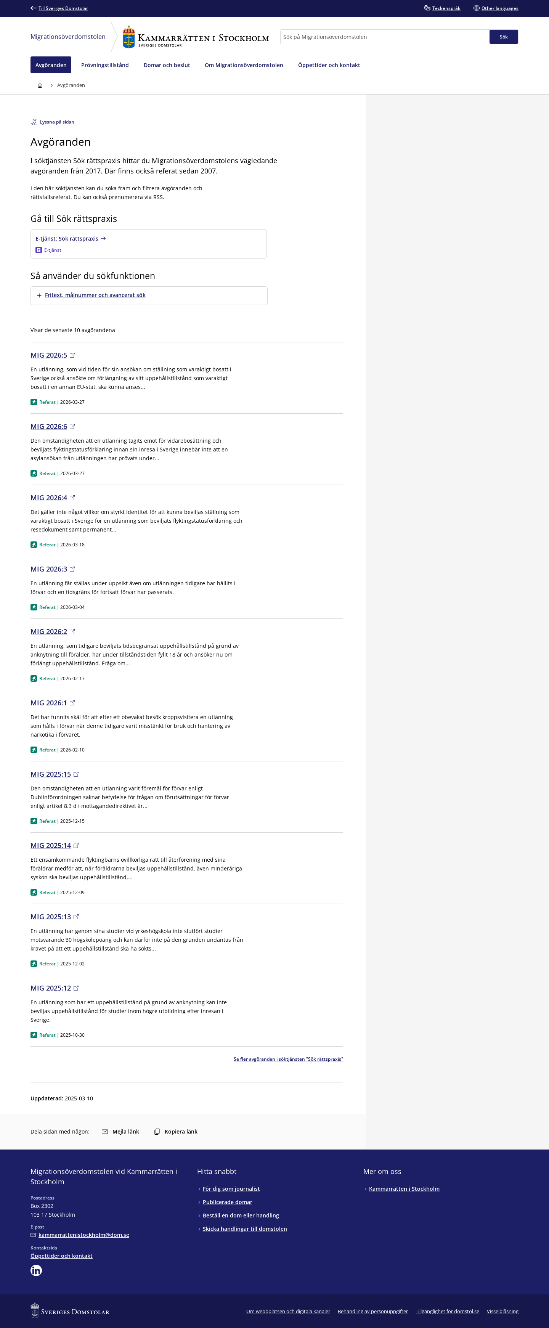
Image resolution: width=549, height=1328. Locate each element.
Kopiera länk (175, 1131)
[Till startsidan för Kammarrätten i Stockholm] (39, 85)
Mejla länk (120, 1131)
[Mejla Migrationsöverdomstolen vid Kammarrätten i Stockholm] (79, 1234)
